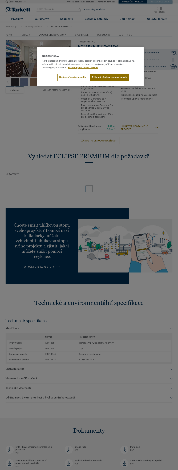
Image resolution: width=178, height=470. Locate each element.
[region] (90, 66)
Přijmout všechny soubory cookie (109, 77)
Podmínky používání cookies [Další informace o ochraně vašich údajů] (83, 67)
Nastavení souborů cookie (72, 77)
